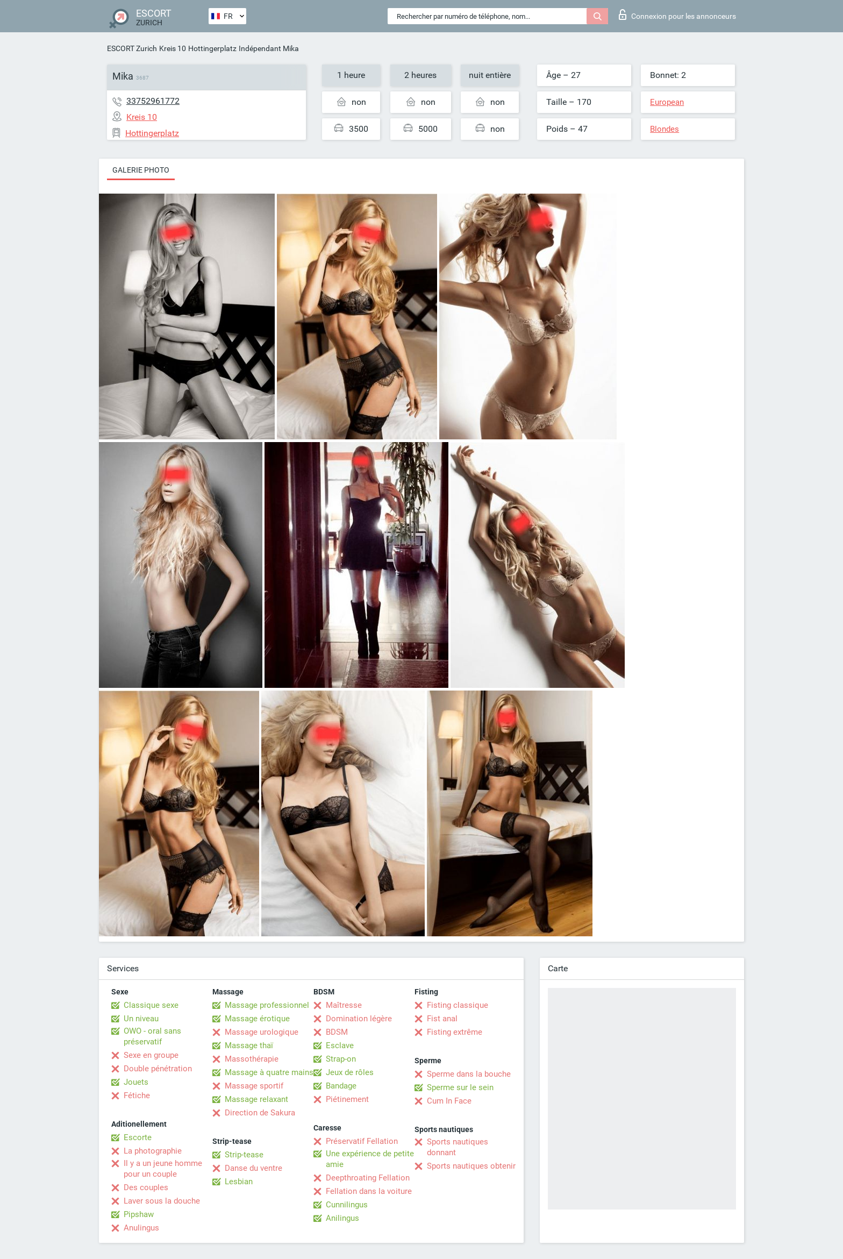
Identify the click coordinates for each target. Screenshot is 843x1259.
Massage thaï (249, 1045)
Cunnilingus (347, 1205)
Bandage (341, 1086)
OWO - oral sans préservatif (152, 1036)
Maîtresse (344, 1005)
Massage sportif (254, 1086)
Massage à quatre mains (269, 1072)
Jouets (136, 1082)
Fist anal (442, 1018)
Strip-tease (244, 1155)
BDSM (337, 1032)
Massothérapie (251, 1059)
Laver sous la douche (162, 1201)
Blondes (664, 129)
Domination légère (359, 1018)
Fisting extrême (454, 1032)
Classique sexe (151, 1005)
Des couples (146, 1187)
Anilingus (342, 1218)
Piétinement (347, 1099)
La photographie (153, 1151)
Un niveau (141, 1018)
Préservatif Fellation (362, 1141)
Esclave (340, 1045)
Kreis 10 (172, 48)
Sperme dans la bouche (469, 1074)
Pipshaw (139, 1214)
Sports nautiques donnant (457, 1147)
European (667, 102)
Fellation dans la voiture (369, 1191)
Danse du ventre (253, 1168)
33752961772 (153, 101)
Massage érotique (257, 1018)
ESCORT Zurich (132, 48)
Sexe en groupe (151, 1055)
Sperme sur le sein (460, 1087)
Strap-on (341, 1059)
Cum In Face (449, 1101)
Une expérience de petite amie (370, 1159)
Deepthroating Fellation (368, 1178)
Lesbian (239, 1181)
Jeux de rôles (350, 1072)
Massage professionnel (267, 1005)
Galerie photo (140, 170)
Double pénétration (158, 1068)
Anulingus (141, 1228)
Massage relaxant (256, 1099)
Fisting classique (457, 1005)
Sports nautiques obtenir (471, 1166)
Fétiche (137, 1095)
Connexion (677, 14)
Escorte (138, 1137)
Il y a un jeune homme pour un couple (163, 1168)
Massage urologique (261, 1032)
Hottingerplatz (212, 48)
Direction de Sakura (260, 1113)
